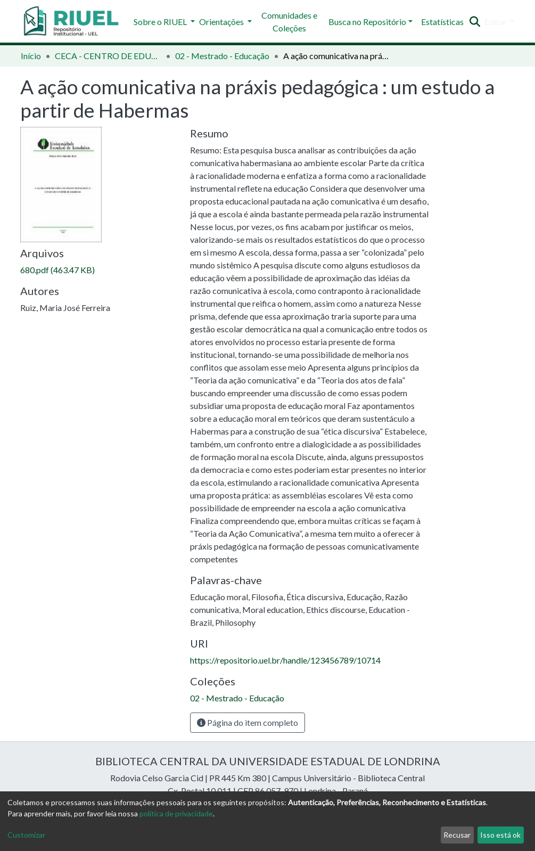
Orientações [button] (222, 22)
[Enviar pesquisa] (474, 21)
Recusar (457, 834)
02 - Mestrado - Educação (222, 56)
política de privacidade (176, 813)
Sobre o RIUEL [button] (161, 22)
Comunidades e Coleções (289, 21)
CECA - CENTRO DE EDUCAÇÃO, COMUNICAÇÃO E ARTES (108, 56)
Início (31, 56)
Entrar (495, 22)
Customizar (26, 834)
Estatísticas (442, 22)
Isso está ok (500, 834)
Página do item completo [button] (247, 722)
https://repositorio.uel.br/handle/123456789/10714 (285, 660)
